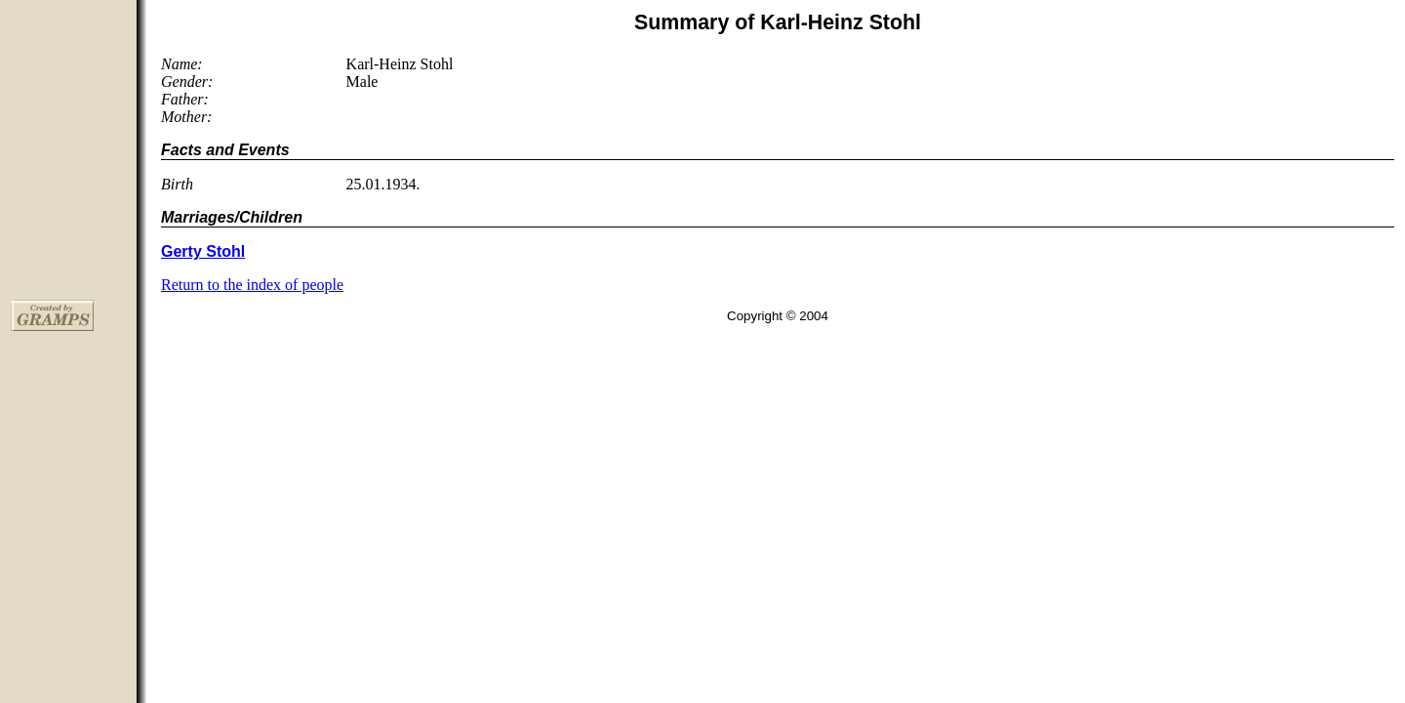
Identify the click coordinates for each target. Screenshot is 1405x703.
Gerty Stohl (203, 251)
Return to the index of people (252, 284)
